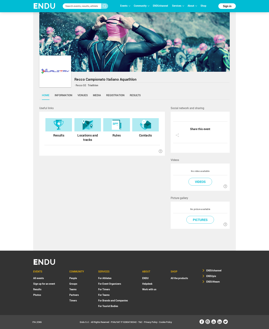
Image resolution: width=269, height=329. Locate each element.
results (135, 95)
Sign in (227, 6)
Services (178, 5)
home (45, 95)
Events (125, 5)
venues (83, 95)
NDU (44, 6)
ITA (34, 322)
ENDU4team (213, 281)
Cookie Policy (165, 322)
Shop (203, 5)
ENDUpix (211, 276)
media (97, 95)
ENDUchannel (161, 5)
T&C (140, 322)
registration (115, 95)
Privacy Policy (150, 322)
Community (141, 5)
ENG (39, 322)
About (192, 5)
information (63, 95)
